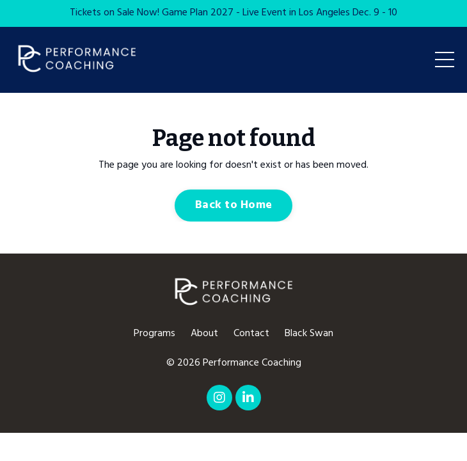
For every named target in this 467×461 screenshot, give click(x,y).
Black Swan (309, 333)
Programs (154, 333)
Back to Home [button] (233, 205)
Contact (251, 333)
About (204, 333)
